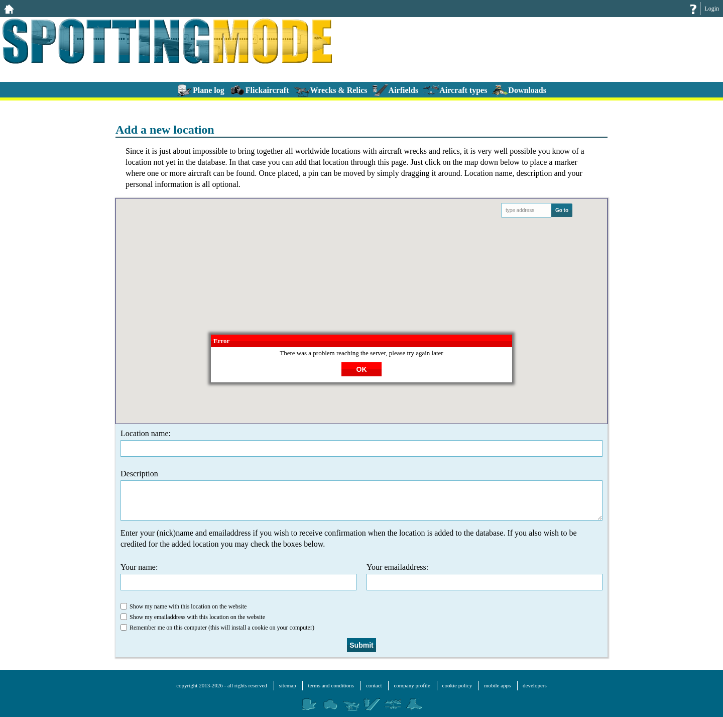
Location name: (361, 443)
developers (535, 685)
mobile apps (497, 685)
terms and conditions (331, 685)
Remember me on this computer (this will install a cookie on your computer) (217, 627)
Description (361, 495)
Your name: (238, 576)
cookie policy (457, 685)
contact (374, 685)
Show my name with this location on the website (183, 606)
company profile (412, 685)
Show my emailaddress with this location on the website (192, 617)
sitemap (287, 685)
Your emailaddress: (484, 576)
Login (711, 8)
